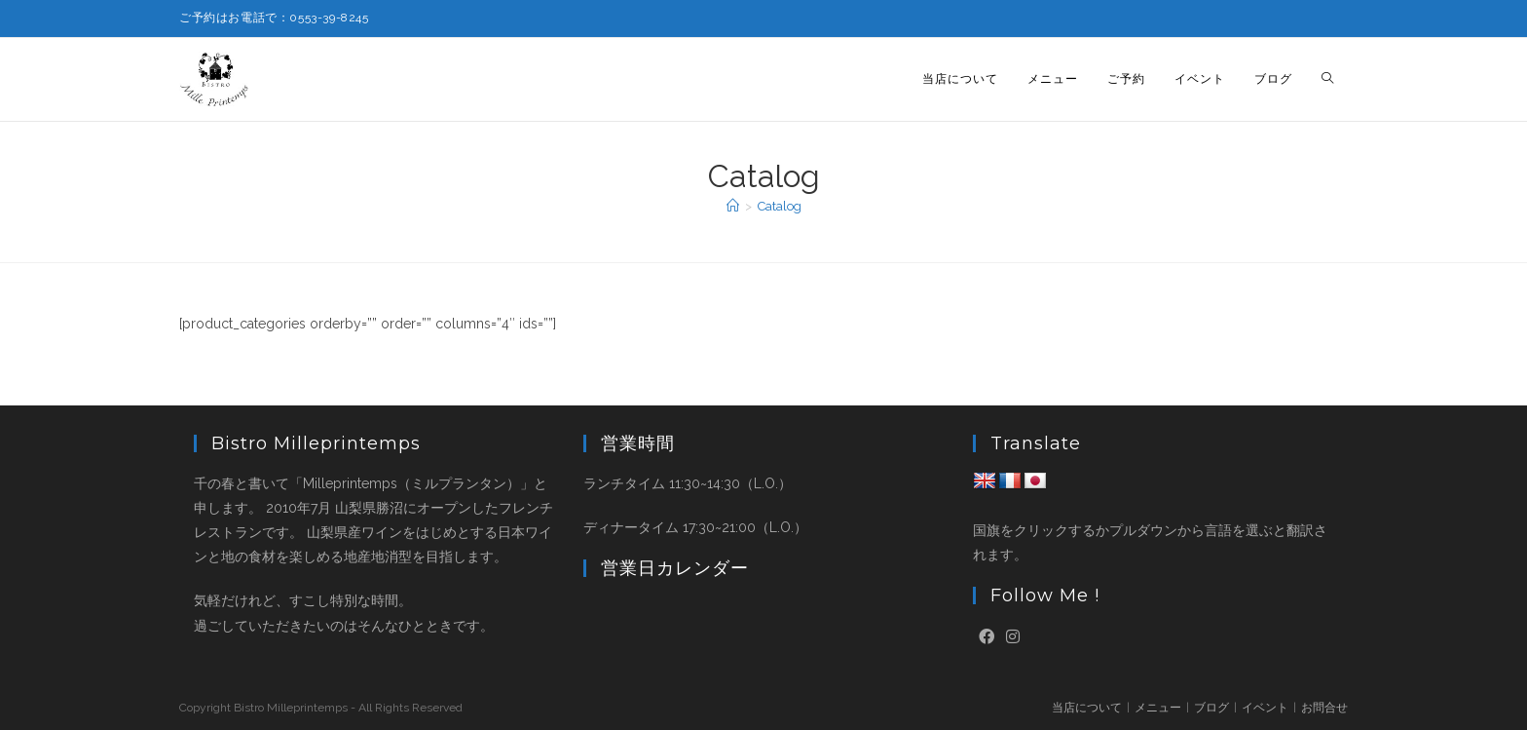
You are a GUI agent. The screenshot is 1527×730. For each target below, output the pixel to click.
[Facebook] (986, 638)
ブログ (1211, 707)
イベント (1265, 707)
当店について (1087, 707)
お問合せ (1324, 707)
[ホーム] (732, 206)
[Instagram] (1013, 638)
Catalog (779, 206)
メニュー (1158, 707)
